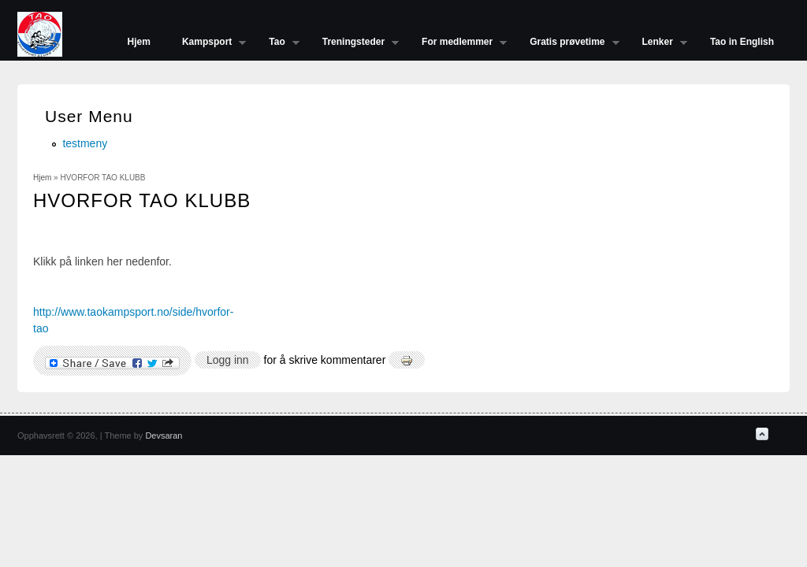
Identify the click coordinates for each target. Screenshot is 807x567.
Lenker (657, 43)
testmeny (84, 143)
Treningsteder (353, 43)
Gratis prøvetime (566, 43)
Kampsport (206, 43)
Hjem (139, 41)
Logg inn (227, 360)
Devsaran (163, 435)
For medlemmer (456, 43)
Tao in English (742, 41)
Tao (276, 43)
